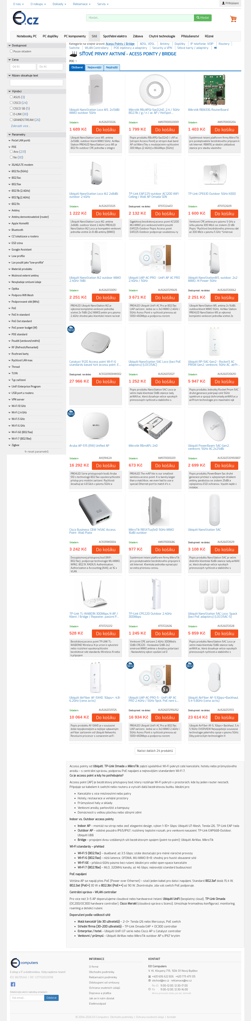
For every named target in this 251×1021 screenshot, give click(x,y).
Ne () (16, 157)
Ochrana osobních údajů (104, 988)
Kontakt (171, 1017)
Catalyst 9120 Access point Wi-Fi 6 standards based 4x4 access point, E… (95, 363)
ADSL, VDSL (147, 44)
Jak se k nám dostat (101, 998)
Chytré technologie (162, 36)
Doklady (59, 4)
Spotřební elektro (115, 36)
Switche (74, 48)
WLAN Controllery (97, 48)
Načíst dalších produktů (155, 751)
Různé (209, 36)
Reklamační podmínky (103, 977)
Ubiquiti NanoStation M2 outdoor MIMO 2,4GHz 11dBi (95, 279)
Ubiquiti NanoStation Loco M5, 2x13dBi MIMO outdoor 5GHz (94, 111)
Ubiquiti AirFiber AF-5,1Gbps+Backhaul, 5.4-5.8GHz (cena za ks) (213, 699)
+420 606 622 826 (163, 976)
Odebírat (51, 997)
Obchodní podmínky (101, 972)
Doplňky (180, 44)
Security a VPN (162, 48)
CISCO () (18, 103)
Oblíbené (77, 67)
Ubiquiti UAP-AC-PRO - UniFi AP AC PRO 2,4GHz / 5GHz (154, 279)
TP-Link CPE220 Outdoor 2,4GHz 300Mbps (150, 615)
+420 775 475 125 (185, 976)
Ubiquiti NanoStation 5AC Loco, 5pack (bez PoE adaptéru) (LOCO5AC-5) (212, 615)
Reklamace (81, 4)
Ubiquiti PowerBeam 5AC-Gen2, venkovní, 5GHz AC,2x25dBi (208, 447)
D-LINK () (19, 114)
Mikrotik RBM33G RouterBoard (208, 110)
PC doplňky (50, 36)
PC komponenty (75, 36)
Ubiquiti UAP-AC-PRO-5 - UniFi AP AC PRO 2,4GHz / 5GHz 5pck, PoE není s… (154, 699)
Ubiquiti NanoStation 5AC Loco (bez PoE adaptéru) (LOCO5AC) (155, 363)
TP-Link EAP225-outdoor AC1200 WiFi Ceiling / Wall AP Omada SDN (154, 195)
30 (25, 114)
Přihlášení (230, 3)
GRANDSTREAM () (25, 120)
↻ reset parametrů (36, 451)
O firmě (93, 966)
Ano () (18, 152)
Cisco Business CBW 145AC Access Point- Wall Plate (92, 531)
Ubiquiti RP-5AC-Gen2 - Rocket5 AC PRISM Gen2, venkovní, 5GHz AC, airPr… (214, 363)
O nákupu (38, 4)
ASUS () (17, 97)
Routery (224, 44)
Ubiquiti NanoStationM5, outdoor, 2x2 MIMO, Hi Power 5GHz (212, 279)
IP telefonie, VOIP (202, 44)
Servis (103, 4)
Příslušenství (190, 36)
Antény (164, 44)
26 (37, 120)
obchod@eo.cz (160, 980)
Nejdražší (112, 67)
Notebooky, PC (27, 36)
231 (22, 152)
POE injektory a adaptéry (130, 48)
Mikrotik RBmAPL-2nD (143, 446)
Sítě (94, 36)
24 (24, 103)
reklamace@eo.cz (181, 980)
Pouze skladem (22, 51)
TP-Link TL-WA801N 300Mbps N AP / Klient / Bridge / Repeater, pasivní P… (94, 615)
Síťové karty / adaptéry (192, 48)
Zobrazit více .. (20, 126)
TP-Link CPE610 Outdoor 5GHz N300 (212, 194)
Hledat (203, 18)
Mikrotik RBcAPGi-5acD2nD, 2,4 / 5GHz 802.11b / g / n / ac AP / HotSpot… (154, 111)
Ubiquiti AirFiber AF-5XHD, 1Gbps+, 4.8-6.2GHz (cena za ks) (95, 699)
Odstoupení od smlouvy (104, 982)
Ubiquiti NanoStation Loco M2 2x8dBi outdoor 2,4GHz (93, 195)
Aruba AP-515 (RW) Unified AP (89, 446)
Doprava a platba (100, 993)
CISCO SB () (20, 109)
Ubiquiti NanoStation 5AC (204, 530)
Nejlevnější (94, 67)
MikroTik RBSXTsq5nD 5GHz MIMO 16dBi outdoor (151, 531)
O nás (18, 4)
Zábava (138, 36)
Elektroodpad (97, 1003)
